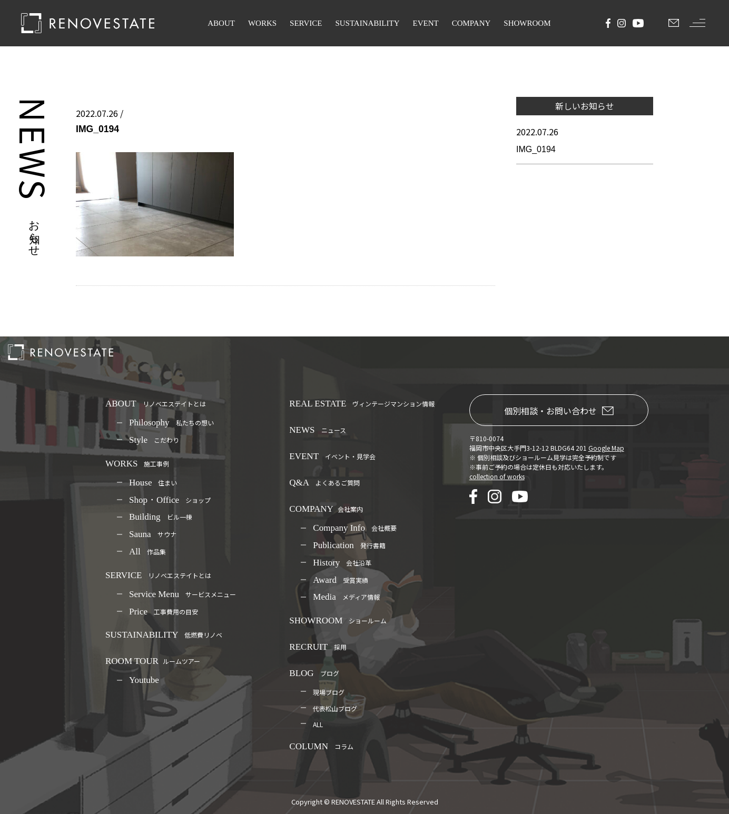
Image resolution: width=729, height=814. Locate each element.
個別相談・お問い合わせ (559, 410)
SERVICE (306, 23)
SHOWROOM (527, 23)
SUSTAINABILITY (367, 23)
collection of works (497, 476)
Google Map (606, 447)
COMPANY (471, 23)
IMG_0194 (536, 149)
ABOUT (221, 23)
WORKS (262, 23)
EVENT (426, 23)
